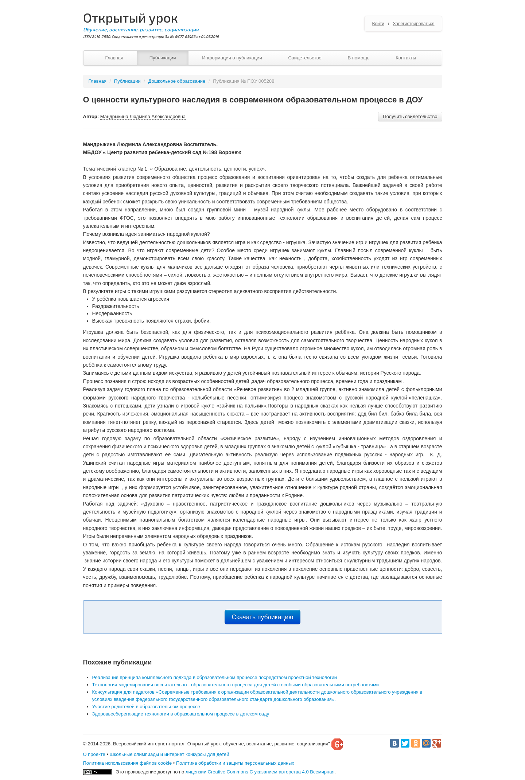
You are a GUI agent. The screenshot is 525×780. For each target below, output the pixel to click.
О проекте (94, 754)
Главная (114, 58)
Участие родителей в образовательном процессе (146, 706)
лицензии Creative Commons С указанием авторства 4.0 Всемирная (260, 772)
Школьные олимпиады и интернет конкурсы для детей (169, 754)
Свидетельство (304, 58)
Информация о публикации (232, 58)
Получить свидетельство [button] (410, 116)
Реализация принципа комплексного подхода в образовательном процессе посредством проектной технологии (214, 677)
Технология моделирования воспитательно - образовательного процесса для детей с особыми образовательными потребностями (235, 684)
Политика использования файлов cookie (127, 763)
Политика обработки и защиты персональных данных (235, 763)
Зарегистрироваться (413, 23)
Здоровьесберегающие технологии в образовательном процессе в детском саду (180, 714)
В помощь (358, 58)
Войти (378, 23)
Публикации (162, 58)
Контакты (406, 58)
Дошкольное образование (177, 81)
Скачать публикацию (262, 617)
